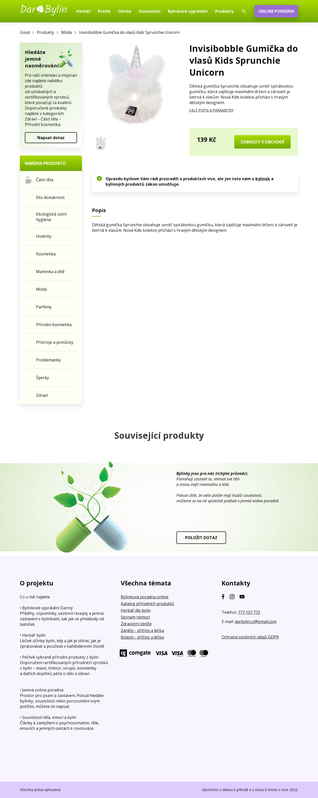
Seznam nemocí (135, 617)
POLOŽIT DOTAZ (201, 537)
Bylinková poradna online (144, 597)
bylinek (262, 178)
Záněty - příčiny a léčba (142, 630)
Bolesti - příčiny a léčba (142, 637)
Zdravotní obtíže (136, 624)
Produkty (45, 32)
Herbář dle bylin (136, 610)
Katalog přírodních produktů (147, 603)
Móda (66, 32)
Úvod (25, 32)
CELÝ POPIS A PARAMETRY (211, 110)
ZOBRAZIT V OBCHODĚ (262, 142)
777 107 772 (249, 612)
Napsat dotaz (51, 137)
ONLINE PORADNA (276, 11)
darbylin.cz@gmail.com (256, 621)
